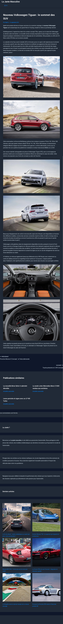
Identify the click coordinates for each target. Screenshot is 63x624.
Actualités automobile (8, 391)
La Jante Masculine (11, 1)
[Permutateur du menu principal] (6, 5)
